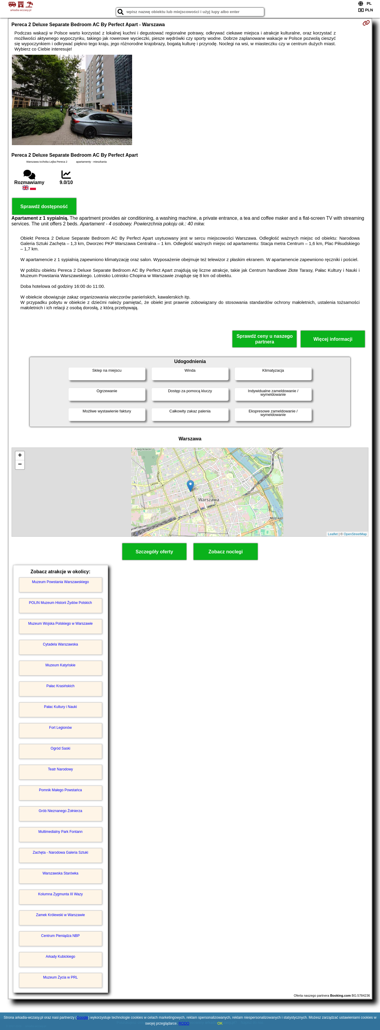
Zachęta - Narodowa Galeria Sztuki (60, 852)
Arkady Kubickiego (60, 956)
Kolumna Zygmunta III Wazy (60, 894)
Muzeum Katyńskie (60, 665)
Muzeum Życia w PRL (60, 977)
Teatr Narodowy (60, 769)
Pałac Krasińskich (60, 686)
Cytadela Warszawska (60, 644)
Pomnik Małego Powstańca (60, 790)
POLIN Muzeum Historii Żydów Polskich (60, 603)
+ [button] (20, 455)
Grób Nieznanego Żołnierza (60, 811)
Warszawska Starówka (60, 873)
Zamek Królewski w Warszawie (60, 915)
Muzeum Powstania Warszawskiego (60, 582)
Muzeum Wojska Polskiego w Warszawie (60, 623)
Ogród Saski (60, 748)
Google (82, 1017)
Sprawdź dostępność (44, 206)
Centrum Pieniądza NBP (60, 936)
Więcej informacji (333, 339)
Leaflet (333, 534)
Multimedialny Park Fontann (60, 832)
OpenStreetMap (355, 534)
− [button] (20, 464)
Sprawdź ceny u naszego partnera (265, 339)
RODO (184, 1023)
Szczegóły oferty (154, 551)
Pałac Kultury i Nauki (60, 707)
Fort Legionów (60, 728)
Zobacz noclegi (225, 551)
